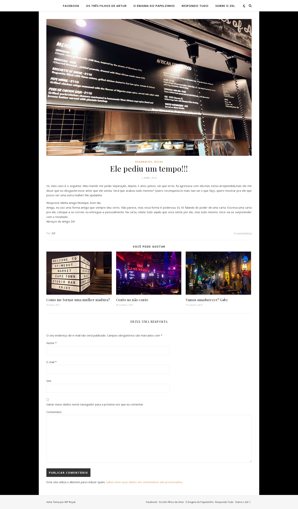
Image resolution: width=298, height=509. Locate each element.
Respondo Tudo (195, 6)
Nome (51, 343)
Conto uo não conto (132, 300)
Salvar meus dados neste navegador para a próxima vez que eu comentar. (95, 404)
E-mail (51, 362)
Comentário (54, 412)
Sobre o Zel (225, 6)
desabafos (143, 161)
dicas (158, 161)
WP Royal (69, 502)
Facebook (71, 6)
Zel (53, 233)
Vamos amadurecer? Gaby (207, 300)
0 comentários (243, 233)
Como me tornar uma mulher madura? (78, 300)
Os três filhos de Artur (106, 6)
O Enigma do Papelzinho (154, 6)
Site (48, 381)
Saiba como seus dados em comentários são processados (144, 482)
